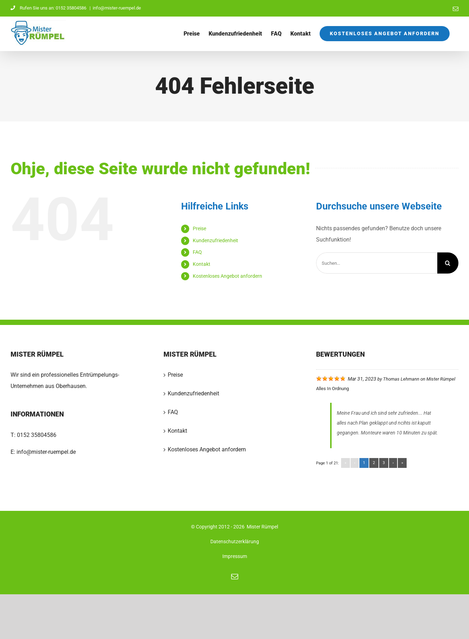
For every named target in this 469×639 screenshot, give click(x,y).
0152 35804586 (36, 435)
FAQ (197, 252)
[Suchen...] (376, 263)
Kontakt (201, 264)
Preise (199, 228)
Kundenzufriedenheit (215, 240)
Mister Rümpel (440, 379)
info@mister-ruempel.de (117, 8)
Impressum (234, 556)
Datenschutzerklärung (234, 541)
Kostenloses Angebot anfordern (227, 276)
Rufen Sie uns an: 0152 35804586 (49, 8)
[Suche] (447, 263)
